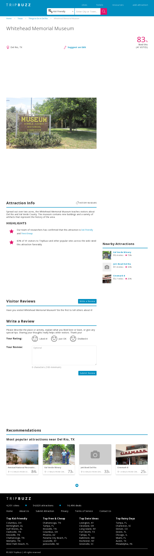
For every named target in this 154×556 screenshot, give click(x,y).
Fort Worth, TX (87, 531)
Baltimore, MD (87, 537)
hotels (99, 4)
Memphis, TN (13, 540)
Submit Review (87, 373)
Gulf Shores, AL (14, 528)
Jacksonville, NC (51, 543)
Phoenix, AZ (49, 534)
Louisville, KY (50, 540)
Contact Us (105, 511)
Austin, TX (121, 540)
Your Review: (14, 347)
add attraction (140, 4)
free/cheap (27, 233)
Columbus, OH (13, 522)
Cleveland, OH (86, 525)
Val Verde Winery (122, 252)
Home (9, 18)
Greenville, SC (86, 543)
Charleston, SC (123, 525)
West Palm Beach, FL (17, 543)
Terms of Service (84, 511)
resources (118, 4)
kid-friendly (87, 229)
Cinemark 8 (119, 275)
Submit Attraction (45, 511)
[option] (51, 123)
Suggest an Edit (77, 47)
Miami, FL (121, 537)
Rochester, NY (86, 540)
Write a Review (87, 301)
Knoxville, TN (13, 534)
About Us (24, 511)
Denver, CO (122, 528)
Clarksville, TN (13, 531)
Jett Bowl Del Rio (122, 264)
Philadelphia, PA (124, 543)
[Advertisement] (77, 73)
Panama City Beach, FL (55, 537)
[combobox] (60, 11)
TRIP (19, 5)
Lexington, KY (86, 522)
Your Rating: (14, 338)
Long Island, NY (87, 528)
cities (84, 4)
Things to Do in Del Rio (38, 18)
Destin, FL (121, 531)
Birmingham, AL (14, 525)
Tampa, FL (48, 525)
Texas (20, 18)
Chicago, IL (122, 534)
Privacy (64, 511)
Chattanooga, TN (15, 537)
